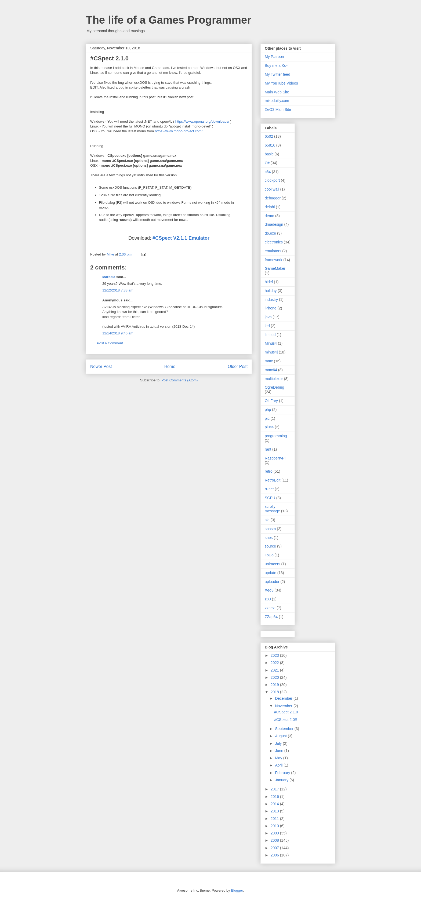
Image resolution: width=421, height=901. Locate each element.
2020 (275, 677)
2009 (275, 833)
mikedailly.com (277, 101)
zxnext (270, 608)
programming (276, 436)
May (279, 758)
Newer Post (101, 366)
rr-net (269, 489)
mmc (269, 361)
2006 (275, 855)
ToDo (269, 555)
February (283, 773)
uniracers (272, 564)
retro (269, 471)
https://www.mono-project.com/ (179, 131)
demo (269, 216)
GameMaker (275, 268)
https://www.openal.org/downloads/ (202, 121)
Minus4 (271, 343)
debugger (273, 198)
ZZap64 (271, 617)
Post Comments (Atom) (179, 380)
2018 (275, 692)
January (282, 780)
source (270, 546)
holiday (271, 291)
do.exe (270, 233)
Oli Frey (271, 401)
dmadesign (274, 224)
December (284, 698)
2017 (275, 789)
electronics (274, 242)
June (279, 751)
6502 (269, 136)
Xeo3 (269, 590)
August (281, 736)
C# (267, 163)
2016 (275, 796)
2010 (275, 826)
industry (271, 299)
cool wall (272, 189)
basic (269, 154)
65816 (270, 145)
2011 (275, 818)
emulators (273, 251)
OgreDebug (274, 387)
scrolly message (272, 508)
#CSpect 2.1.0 (286, 712)
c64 (268, 172)
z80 (268, 599)
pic (267, 418)
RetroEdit (272, 480)
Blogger (237, 890)
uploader (272, 581)
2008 (275, 840)
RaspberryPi (275, 458)
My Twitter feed (277, 74)
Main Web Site (277, 92)
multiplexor (274, 379)
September (284, 729)
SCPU (270, 498)
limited (270, 335)
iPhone (271, 308)
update (270, 573)
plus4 (269, 427)
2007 (275, 848)
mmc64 (271, 370)
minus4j (271, 352)
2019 (275, 685)
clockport (272, 180)
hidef (269, 282)
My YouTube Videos (281, 83)
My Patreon (274, 56)
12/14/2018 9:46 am (117, 333)
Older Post (238, 366)
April (279, 765)
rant (268, 449)
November (284, 706)
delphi (270, 207)
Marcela (108, 277)
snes (269, 537)
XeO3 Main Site (278, 109)
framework (273, 260)
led (267, 326)
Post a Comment (110, 343)
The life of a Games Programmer (168, 20)
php (268, 409)
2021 (275, 670)
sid (267, 520)
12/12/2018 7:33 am (117, 290)
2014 (275, 804)
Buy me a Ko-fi (277, 65)
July (279, 743)
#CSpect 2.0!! (285, 719)
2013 (275, 811)
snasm (270, 529)
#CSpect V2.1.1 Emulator (181, 238)
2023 (275, 655)
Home (170, 366)
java (268, 317)
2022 (275, 663)
